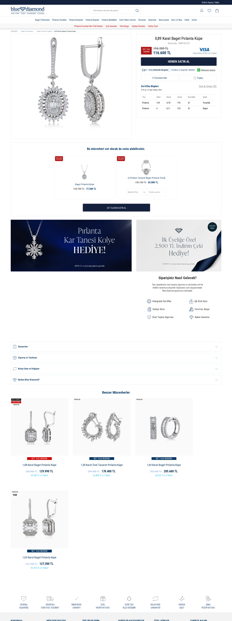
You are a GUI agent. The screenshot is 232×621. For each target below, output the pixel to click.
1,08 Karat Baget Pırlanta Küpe (35, 456)
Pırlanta (122, 525)
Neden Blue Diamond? (21, 530)
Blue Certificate (18, 535)
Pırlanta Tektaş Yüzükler (130, 535)
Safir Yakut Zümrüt (127, 20)
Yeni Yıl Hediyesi (162, 540)
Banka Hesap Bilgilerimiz (58, 579)
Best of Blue (176, 20)
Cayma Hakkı (53, 554)
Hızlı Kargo (124, 26)
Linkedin (197, 546)
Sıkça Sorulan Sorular (57, 530)
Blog (195, 551)
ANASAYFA (15, 31)
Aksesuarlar (164, 20)
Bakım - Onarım (54, 569)
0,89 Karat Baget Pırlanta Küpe (65, 31)
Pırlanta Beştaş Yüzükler (130, 545)
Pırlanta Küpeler (92, 20)
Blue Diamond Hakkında (22, 525)
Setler (194, 20)
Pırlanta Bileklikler (109, 20)
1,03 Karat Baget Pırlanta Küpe (197, 456)
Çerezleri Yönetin (19, 545)
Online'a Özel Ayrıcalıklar (58, 535)
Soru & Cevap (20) (208, 86)
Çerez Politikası (54, 559)
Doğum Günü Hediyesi (165, 545)
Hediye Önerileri (138, 26)
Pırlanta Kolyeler (76, 20)
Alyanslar (152, 20)
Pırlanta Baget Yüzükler (129, 540)
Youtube (197, 536)
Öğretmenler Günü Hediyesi (167, 554)
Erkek (187, 20)
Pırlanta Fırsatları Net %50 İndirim (88, 26)
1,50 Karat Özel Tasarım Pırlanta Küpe (89, 456)
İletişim (14, 554)
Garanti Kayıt (53, 525)
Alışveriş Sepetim (90, 535)
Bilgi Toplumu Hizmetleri (58, 564)
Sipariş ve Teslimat (56, 540)
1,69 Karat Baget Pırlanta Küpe (143, 456)
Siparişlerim (88, 530)
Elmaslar (142, 20)
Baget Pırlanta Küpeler (45, 31)
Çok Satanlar (111, 26)
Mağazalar (16, 549)
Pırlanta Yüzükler (59, 20)
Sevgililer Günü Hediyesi (165, 525)
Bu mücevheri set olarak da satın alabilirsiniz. (116, 149)
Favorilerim (87, 540)
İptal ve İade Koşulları (57, 545)
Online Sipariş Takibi (210, 2)
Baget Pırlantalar (42, 20)
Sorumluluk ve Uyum (57, 584)
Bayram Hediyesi (162, 559)
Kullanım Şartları (55, 549)
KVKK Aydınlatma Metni (58, 574)
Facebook (198, 531)
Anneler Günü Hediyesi (165, 535)
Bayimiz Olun (17, 540)
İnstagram (198, 526)
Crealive (111, 616)
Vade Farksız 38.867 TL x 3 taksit (205, 50)
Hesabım (86, 525)
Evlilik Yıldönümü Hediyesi (166, 530)
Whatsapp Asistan (206, 70)
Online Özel (153, 26)
